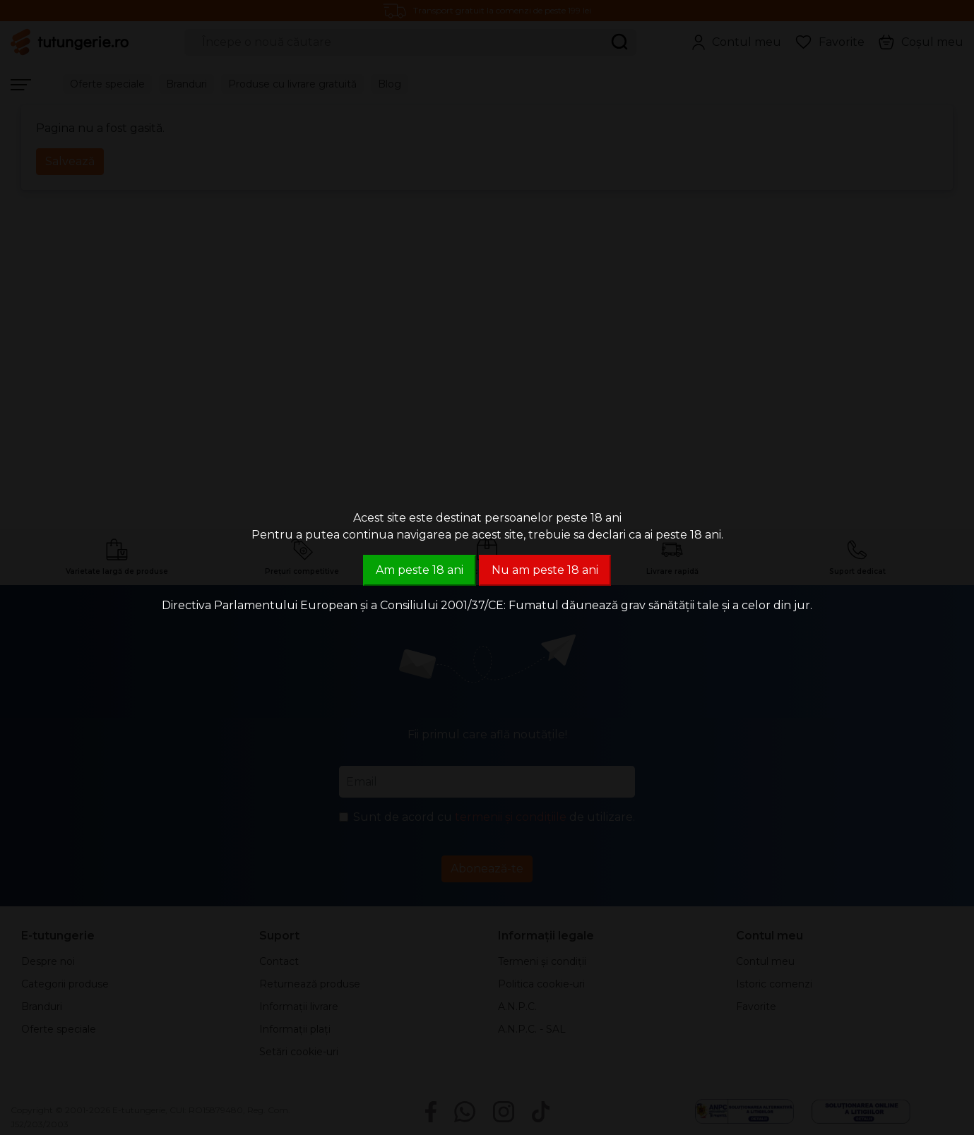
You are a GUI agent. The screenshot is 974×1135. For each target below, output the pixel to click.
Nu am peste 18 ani (545, 570)
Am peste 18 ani (419, 570)
